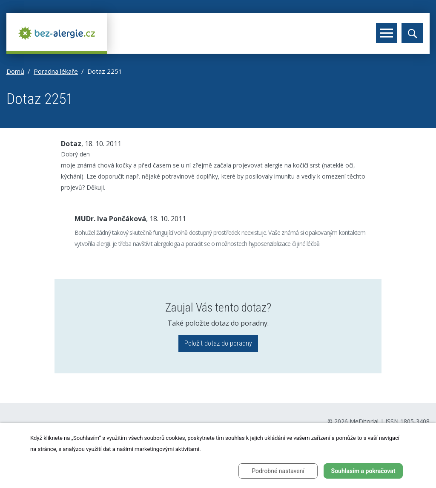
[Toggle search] (412, 33)
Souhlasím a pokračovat (363, 471)
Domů (15, 71)
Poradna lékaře (56, 71)
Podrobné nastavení (278, 471)
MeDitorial (364, 421)
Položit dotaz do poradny (218, 343)
